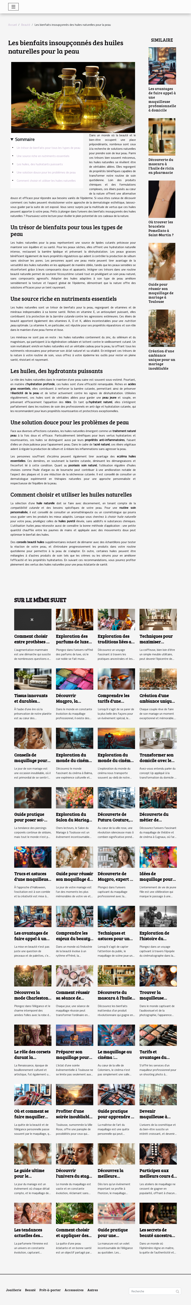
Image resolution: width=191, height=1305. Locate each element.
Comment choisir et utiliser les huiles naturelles (46, 180)
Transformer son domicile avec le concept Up (156, 760)
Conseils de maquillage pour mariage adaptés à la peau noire (31, 763)
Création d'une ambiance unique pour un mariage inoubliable (161, 359)
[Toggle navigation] (13, 6)
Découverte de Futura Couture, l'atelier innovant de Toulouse (115, 822)
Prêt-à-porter (50, 1290)
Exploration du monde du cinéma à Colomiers (115, 760)
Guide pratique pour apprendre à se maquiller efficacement (116, 1119)
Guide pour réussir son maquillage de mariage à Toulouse (160, 293)
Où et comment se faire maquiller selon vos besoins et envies (31, 1119)
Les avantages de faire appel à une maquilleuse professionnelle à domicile (162, 99)
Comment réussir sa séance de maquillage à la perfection (73, 1000)
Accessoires (74, 1290)
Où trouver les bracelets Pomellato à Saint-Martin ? (161, 228)
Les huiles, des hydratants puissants (40, 164)
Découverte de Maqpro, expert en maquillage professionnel (116, 882)
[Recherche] (155, 1291)
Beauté (25, 24)
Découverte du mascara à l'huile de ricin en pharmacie (161, 166)
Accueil (12, 24)
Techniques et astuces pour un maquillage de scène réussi (113, 941)
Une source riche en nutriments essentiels (43, 156)
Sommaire (25, 139)
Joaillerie (13, 1290)
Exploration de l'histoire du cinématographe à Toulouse (158, 941)
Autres (92, 1290)
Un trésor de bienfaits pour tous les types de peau (48, 147)
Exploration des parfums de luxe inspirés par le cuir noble (72, 644)
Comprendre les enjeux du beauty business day (73, 938)
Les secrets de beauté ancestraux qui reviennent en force (158, 1238)
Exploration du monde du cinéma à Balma (73, 760)
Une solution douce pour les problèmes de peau (46, 172)
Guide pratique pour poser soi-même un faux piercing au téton (31, 822)
